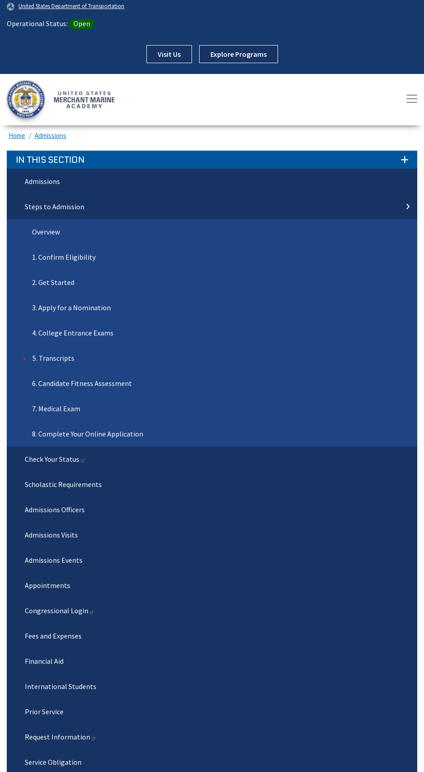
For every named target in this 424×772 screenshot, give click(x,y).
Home (17, 135)
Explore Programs (238, 54)
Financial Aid (44, 661)
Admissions (50, 135)
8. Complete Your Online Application (87, 433)
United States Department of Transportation (71, 5)
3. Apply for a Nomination (71, 307)
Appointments (47, 585)
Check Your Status (55, 459)
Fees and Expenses (53, 635)
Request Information (60, 736)
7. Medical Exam (56, 408)
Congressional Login (60, 610)
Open (81, 23)
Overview (46, 231)
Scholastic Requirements (63, 484)
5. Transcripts (53, 358)
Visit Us (169, 54)
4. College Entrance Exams (73, 332)
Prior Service (44, 711)
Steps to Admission (217, 206)
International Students (60, 686)
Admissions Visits (51, 534)
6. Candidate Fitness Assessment (82, 383)
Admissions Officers (55, 509)
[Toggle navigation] (412, 98)
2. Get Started (53, 282)
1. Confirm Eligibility (64, 257)
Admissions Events (53, 560)
